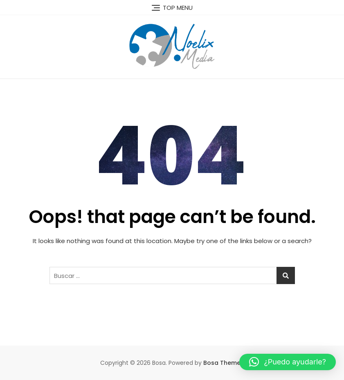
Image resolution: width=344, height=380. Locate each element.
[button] (287, 362)
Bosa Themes (223, 363)
